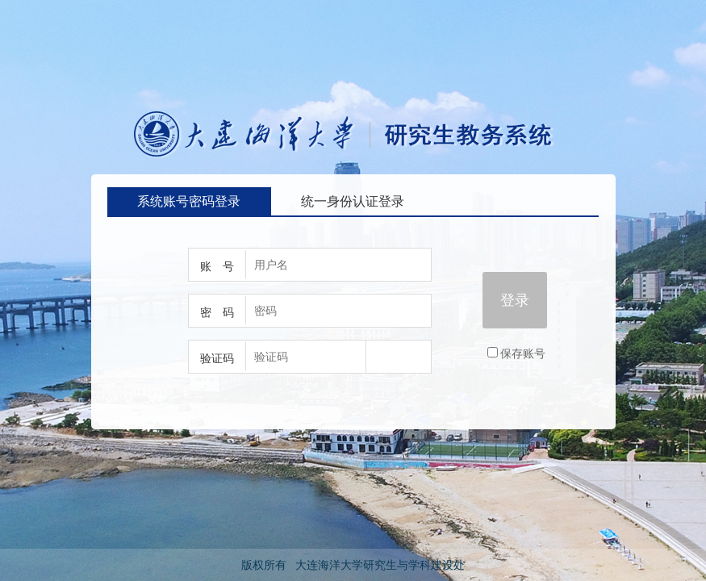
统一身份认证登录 (352, 201)
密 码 (217, 312)
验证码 (217, 358)
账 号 (217, 266)
